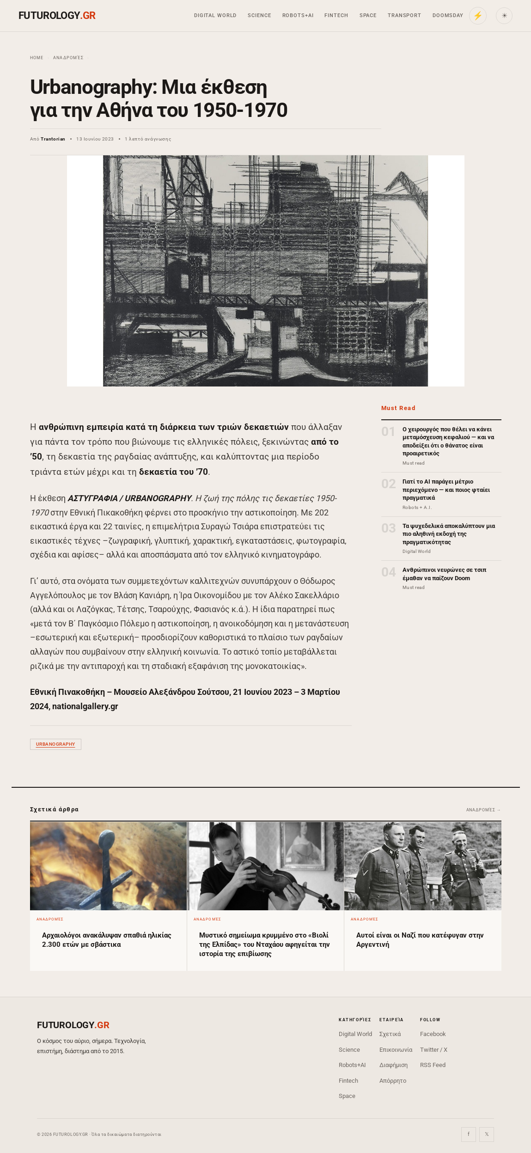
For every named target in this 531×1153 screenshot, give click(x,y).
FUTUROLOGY (56, 15)
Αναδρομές (68, 57)
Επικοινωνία (395, 1049)
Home (37, 57)
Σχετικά (390, 1033)
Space (368, 15)
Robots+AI (298, 15)
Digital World (215, 15)
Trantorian (53, 138)
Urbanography (55, 744)
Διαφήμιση (393, 1064)
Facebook (433, 1033)
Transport (404, 15)
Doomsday (448, 15)
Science (259, 15)
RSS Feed (433, 1064)
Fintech (336, 15)
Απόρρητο (392, 1080)
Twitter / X (433, 1049)
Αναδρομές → (483, 810)
